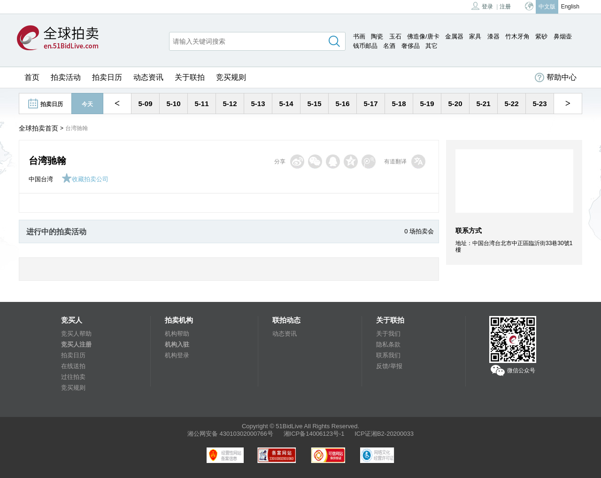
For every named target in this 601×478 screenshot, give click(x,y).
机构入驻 (177, 344)
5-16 (342, 104)
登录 (482, 6)
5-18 (399, 104)
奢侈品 (410, 45)
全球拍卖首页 (38, 128)
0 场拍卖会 (419, 231)
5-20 (455, 104)
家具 (475, 36)
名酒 (389, 45)
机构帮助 (177, 333)
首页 (31, 77)
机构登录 (177, 355)
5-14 (286, 104)
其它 (431, 45)
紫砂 (541, 36)
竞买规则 (231, 77)
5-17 (370, 104)
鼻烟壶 (563, 36)
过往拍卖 (73, 376)
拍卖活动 (66, 77)
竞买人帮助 (76, 333)
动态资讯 (148, 77)
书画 (359, 36)
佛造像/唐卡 (423, 36)
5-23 (539, 104)
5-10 (173, 104)
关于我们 (388, 333)
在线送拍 (73, 366)
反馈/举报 (389, 366)
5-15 (314, 104)
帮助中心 (556, 77)
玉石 (395, 36)
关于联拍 (190, 77)
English (570, 6)
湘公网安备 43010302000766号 (230, 433)
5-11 (201, 104)
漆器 (493, 36)
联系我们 (388, 355)
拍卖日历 (107, 77)
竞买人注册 (76, 344)
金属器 (454, 36)
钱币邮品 (365, 45)
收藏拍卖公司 (85, 179)
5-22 (511, 104)
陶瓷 (377, 36)
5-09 (145, 104)
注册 (505, 6)
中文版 (547, 6)
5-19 (427, 104)
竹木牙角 (517, 36)
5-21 (483, 104)
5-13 (258, 104)
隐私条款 (388, 344)
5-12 (230, 104)
